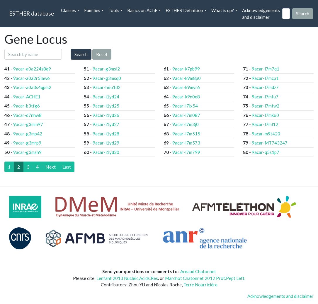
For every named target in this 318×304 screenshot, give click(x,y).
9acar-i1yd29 (106, 142)
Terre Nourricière (200, 284)
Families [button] (92, 10)
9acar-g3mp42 (27, 133)
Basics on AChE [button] (142, 10)
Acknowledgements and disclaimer (261, 14)
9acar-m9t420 (266, 133)
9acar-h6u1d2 (106, 87)
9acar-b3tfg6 (26, 105)
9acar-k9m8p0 (186, 78)
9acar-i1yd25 (106, 105)
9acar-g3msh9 (27, 152)
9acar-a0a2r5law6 (31, 78)
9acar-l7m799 (186, 152)
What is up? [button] (222, 10)
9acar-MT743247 (270, 142)
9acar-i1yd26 (106, 115)
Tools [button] (113, 10)
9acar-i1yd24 (106, 96)
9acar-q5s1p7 (265, 152)
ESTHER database (31, 13)
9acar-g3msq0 (107, 78)
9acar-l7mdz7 (265, 87)
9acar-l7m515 (186, 133)
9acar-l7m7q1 (265, 68)
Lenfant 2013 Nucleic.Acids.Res (127, 278)
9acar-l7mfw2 (265, 105)
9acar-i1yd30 (106, 152)
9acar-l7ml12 (265, 124)
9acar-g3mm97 (28, 124)
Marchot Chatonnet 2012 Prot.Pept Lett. (205, 278)
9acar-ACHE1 (26, 96)
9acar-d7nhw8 (27, 115)
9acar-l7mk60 (265, 115)
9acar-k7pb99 (186, 68)
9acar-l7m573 (186, 142)
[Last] (66, 167)
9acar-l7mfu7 (265, 96)
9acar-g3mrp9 (27, 142)
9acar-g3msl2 (106, 68)
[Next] (50, 167)
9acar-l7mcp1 (265, 78)
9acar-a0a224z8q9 (32, 68)
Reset (102, 54)
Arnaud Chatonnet (198, 271)
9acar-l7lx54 (185, 105)
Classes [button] (68, 10)
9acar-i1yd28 (106, 133)
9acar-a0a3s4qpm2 (32, 87)
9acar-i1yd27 (106, 124)
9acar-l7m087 (186, 115)
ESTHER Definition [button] (184, 10)
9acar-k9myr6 (186, 87)
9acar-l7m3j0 (185, 124)
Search (81, 54)
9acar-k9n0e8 (186, 96)
